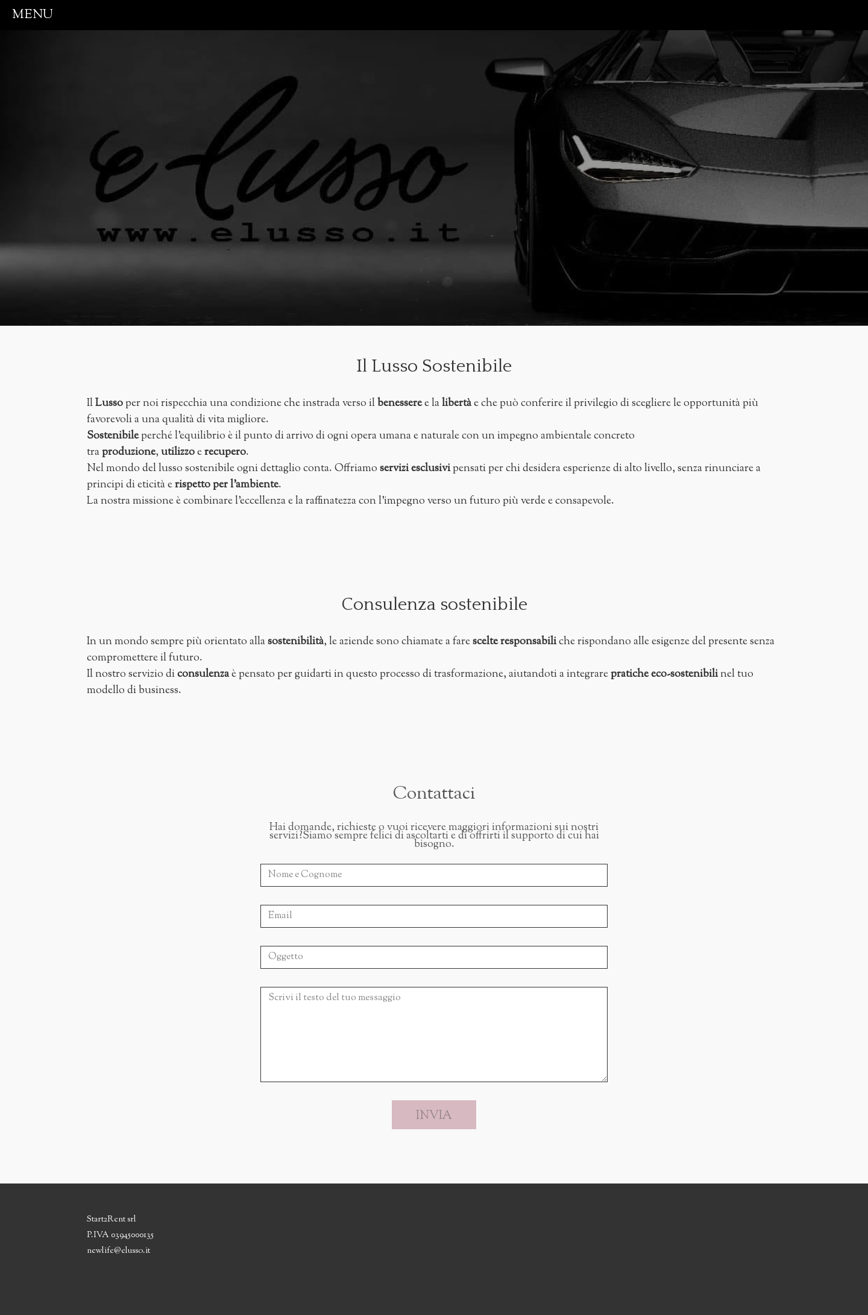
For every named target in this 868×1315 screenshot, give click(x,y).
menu (32, 14)
